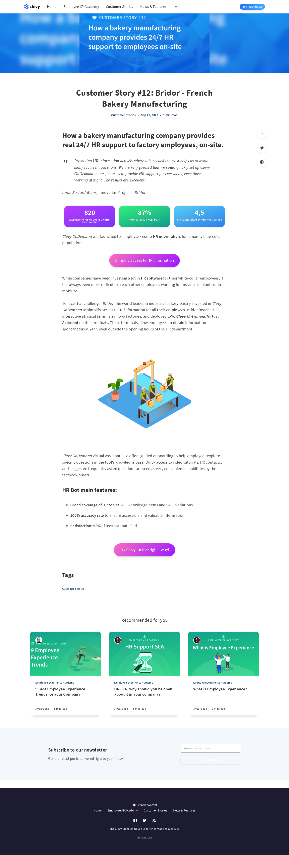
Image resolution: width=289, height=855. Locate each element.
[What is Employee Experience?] (223, 700)
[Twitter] (262, 148)
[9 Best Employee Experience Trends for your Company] (65, 700)
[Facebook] (262, 162)
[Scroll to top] (262, 134)
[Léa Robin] (38, 640)
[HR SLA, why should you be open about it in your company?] (144, 700)
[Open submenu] (177, 7)
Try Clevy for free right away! (144, 549)
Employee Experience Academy (54, 682)
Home (51, 6)
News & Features (153, 6)
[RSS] (154, 820)
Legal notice (144, 837)
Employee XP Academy (81, 6)
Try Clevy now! (252, 7)
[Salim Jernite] (117, 640)
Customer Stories (119, 6)
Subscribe (211, 760)
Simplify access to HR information (144, 260)
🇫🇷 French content (144, 805)
